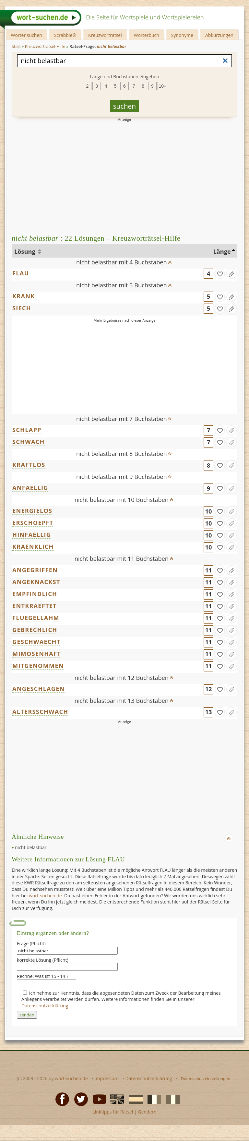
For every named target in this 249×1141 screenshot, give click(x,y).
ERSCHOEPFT (32, 522)
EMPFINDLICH (34, 594)
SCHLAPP (27, 430)
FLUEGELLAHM (35, 618)
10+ (162, 86)
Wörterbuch (146, 35)
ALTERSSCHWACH (40, 711)
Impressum (107, 1078)
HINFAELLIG (31, 534)
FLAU (20, 273)
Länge (222, 251)
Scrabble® (65, 35)
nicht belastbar (31, 847)
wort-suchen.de (45, 895)
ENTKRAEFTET (34, 606)
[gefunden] (220, 274)
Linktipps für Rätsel (112, 1112)
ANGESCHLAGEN (38, 688)
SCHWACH (28, 442)
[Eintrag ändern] (231, 274)
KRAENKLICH (32, 546)
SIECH (21, 308)
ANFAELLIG (30, 488)
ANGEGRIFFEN (35, 570)
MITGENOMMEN (38, 666)
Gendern (147, 1112)
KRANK (23, 296)
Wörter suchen (26, 35)
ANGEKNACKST (36, 582)
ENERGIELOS (32, 511)
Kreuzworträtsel (105, 35)
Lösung (25, 251)
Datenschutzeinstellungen (206, 1078)
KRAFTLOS (28, 465)
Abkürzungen (219, 35)
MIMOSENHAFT (36, 654)
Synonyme (182, 35)
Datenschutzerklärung (45, 1006)
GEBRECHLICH (34, 630)
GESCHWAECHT (36, 642)
